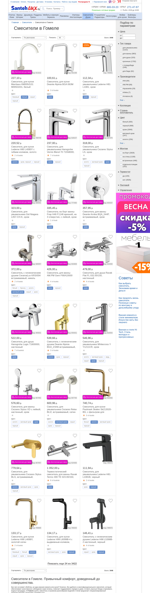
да (126, 176)
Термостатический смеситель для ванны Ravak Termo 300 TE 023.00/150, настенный (62, 475)
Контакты (57, 2)
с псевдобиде (128, 66)
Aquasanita (129, 88)
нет (127, 180)
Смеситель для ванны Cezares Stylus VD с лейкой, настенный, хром (26, 409)
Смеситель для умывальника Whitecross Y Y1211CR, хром (97, 344)
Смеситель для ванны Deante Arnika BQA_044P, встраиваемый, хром (96, 214)
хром (127, 130)
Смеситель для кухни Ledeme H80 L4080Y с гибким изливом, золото (24, 149)
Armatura (128, 96)
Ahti (126, 81)
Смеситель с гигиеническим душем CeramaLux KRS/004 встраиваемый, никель (26, 275)
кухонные (129, 61)
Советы (126, 278)
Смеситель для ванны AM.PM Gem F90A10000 (60, 274)
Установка (48, 2)
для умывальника (130, 49)
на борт (129, 153)
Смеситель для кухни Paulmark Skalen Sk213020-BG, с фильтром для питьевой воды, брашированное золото (97, 412)
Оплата (23, 2)
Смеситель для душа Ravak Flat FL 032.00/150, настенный (97, 275)
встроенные (130, 161)
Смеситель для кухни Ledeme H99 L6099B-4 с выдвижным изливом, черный (59, 540)
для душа (129, 57)
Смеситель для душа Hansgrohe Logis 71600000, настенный (25, 344)
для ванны (129, 54)
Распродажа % (84, 2)
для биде (128, 71)
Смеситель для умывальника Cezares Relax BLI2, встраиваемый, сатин (62, 409)
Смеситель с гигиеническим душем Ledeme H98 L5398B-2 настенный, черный (98, 539)
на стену (129, 157)
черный (128, 126)
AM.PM (127, 85)
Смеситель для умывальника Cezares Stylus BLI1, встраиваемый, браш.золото (26, 475)
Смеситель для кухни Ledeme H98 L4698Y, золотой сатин (22, 539)
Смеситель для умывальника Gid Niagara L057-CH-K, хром (24, 214)
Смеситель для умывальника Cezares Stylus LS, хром (98, 149)
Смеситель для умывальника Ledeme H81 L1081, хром (97, 84)
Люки (12, 15)
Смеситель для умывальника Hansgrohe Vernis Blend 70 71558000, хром (60, 150)
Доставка (40, 2)
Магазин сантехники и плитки (24, 11)
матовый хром (128, 134)
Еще (121, 100)
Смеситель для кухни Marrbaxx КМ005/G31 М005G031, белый (22, 84)
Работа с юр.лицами (69, 2)
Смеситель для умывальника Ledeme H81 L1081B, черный (97, 474)
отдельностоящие (130, 165)
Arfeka (127, 92)
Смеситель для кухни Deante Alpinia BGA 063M (60, 83)
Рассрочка (31, 2)
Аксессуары (111, 16)
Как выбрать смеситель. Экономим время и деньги (128, 287)
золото (128, 139)
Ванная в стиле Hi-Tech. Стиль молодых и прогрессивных (128, 333)
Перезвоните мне (100, 2)
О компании (15, 2)
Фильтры (132, 15)
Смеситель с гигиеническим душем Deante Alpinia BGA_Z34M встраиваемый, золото (62, 345)
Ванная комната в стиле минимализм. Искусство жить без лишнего (128, 318)
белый (128, 122)
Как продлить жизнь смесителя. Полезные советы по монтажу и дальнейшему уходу (129, 303)
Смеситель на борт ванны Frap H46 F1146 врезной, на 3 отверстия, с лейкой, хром (62, 214)
